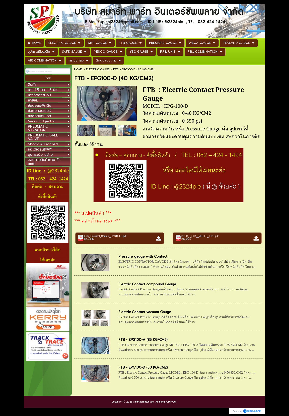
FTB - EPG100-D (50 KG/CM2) (143, 367)
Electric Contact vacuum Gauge (144, 312)
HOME (78, 69)
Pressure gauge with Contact (142, 256)
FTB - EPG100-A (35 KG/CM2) (143, 339)
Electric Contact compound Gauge (147, 284)
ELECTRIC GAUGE (98, 69)
